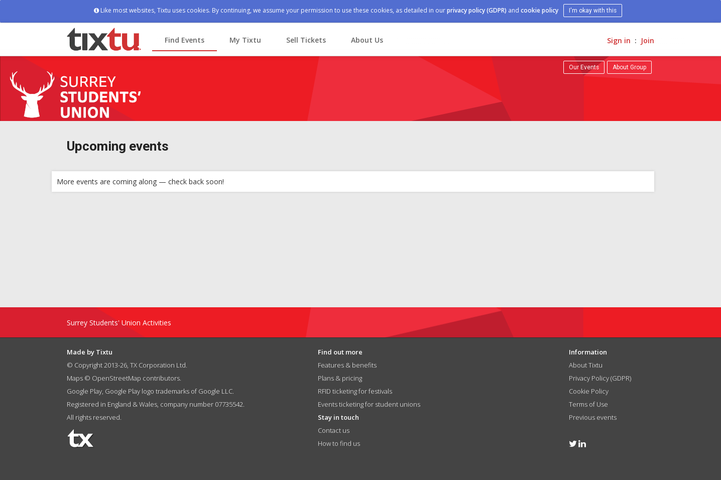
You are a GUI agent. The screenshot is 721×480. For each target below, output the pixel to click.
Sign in (619, 40)
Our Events (584, 67)
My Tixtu (245, 40)
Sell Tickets (306, 40)
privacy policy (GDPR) (477, 10)
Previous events (593, 417)
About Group (629, 67)
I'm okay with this (593, 10)
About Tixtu (586, 365)
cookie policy (539, 10)
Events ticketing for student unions (369, 404)
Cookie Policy (589, 391)
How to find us (339, 443)
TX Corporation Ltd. (158, 365)
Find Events (184, 40)
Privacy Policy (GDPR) (600, 378)
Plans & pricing (340, 378)
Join (647, 40)
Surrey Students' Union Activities (119, 322)
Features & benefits (347, 365)
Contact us (333, 430)
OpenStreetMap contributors (136, 378)
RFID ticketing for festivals (355, 391)
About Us (367, 40)
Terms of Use (588, 404)
